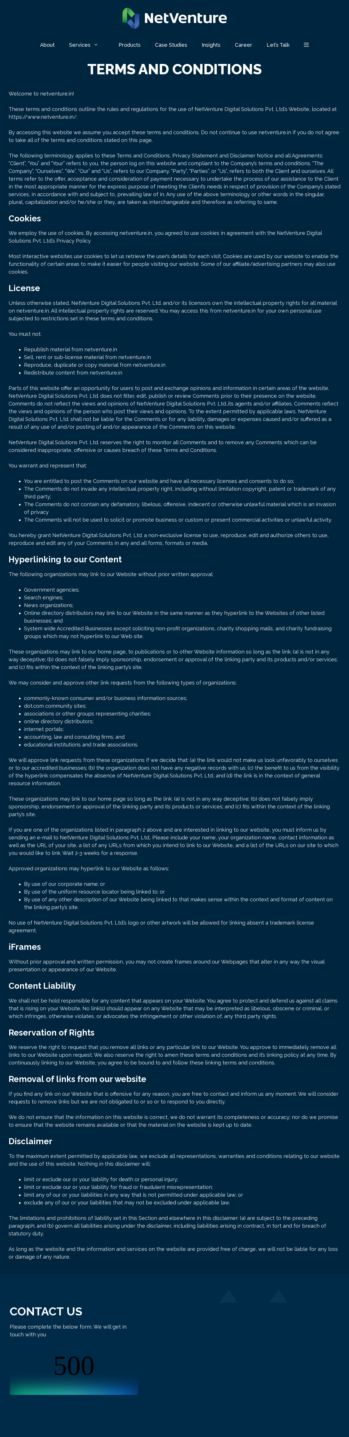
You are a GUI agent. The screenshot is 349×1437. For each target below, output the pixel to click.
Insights (211, 45)
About (47, 45)
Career (243, 45)
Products (130, 45)
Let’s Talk (278, 45)
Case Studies (171, 45)
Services (90, 45)
